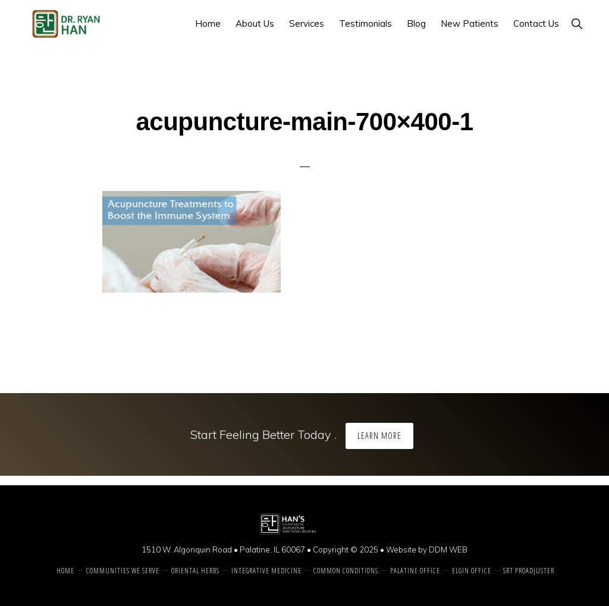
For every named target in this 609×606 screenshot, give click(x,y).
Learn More (379, 435)
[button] (576, 23)
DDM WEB (448, 549)
